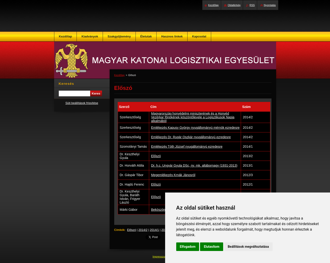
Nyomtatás (270, 5)
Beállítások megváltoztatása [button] (248, 246)
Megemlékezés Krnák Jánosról (173, 175)
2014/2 (142, 230)
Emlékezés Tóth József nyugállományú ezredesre (186, 146)
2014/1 (154, 230)
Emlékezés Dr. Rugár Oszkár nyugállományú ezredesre (191, 137)
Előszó (156, 156)
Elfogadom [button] (188, 246)
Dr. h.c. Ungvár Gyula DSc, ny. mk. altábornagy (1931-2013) (194, 165)
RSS (252, 5)
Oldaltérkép (234, 5)
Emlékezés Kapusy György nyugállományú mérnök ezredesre (195, 127)
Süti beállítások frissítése (81, 103)
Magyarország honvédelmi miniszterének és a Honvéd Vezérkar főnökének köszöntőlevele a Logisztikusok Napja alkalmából (192, 117)
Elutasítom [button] (211, 246)
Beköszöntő (159, 209)
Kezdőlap (119, 75)
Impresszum (160, 256)
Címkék (119, 230)
